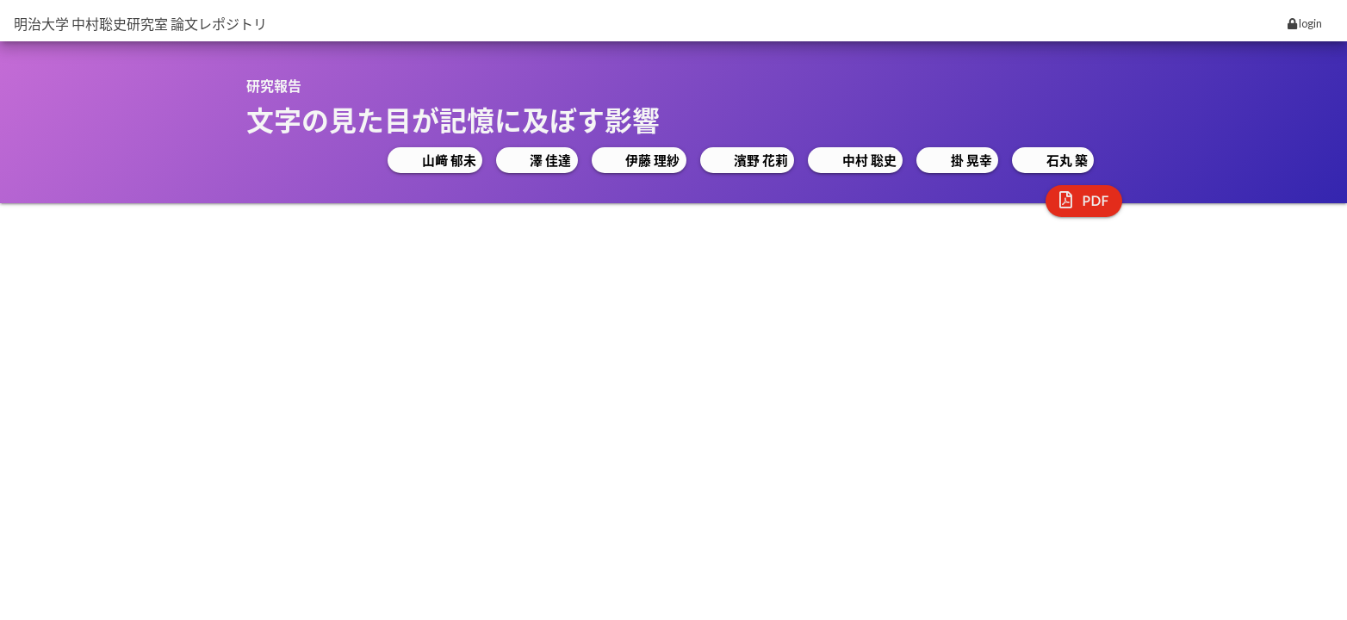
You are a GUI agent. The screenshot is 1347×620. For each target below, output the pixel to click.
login (1305, 23)
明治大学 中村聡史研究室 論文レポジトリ (140, 24)
